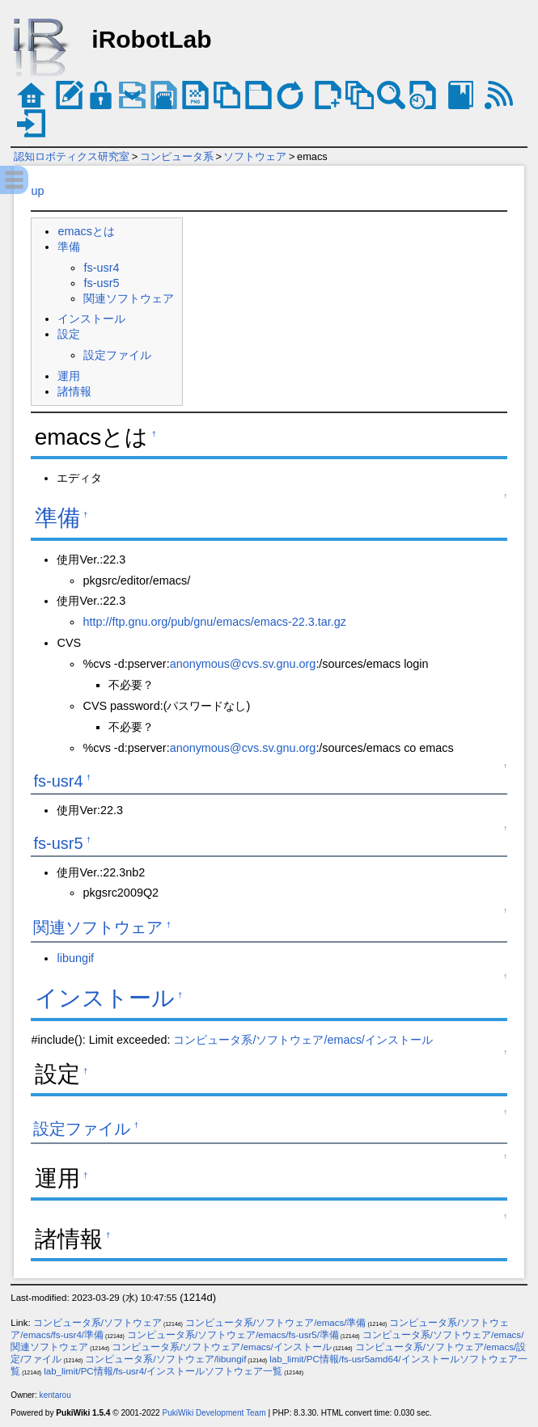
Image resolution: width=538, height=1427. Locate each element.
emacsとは (85, 231)
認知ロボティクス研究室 (71, 156)
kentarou (55, 1395)
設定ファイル (117, 354)
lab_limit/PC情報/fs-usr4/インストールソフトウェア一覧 (163, 1371)
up (37, 190)
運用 (68, 375)
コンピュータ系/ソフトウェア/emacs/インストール (302, 1039)
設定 (68, 333)
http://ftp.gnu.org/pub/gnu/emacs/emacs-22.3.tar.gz (214, 621)
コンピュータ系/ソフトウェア (97, 1323)
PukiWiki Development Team (214, 1412)
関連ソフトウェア (128, 298)
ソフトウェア (254, 156)
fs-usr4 (101, 267)
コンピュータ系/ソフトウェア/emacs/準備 (275, 1323)
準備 (68, 246)
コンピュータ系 (177, 156)
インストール (91, 318)
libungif (75, 958)
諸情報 (74, 391)
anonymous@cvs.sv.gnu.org (243, 663)
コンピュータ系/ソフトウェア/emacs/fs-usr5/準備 (233, 1335)
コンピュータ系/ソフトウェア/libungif (165, 1359)
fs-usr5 (101, 283)
